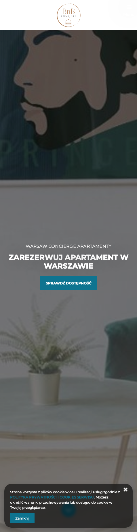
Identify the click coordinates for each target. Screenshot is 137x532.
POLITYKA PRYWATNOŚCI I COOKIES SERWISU (52, 497)
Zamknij (22, 518)
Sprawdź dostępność (69, 283)
